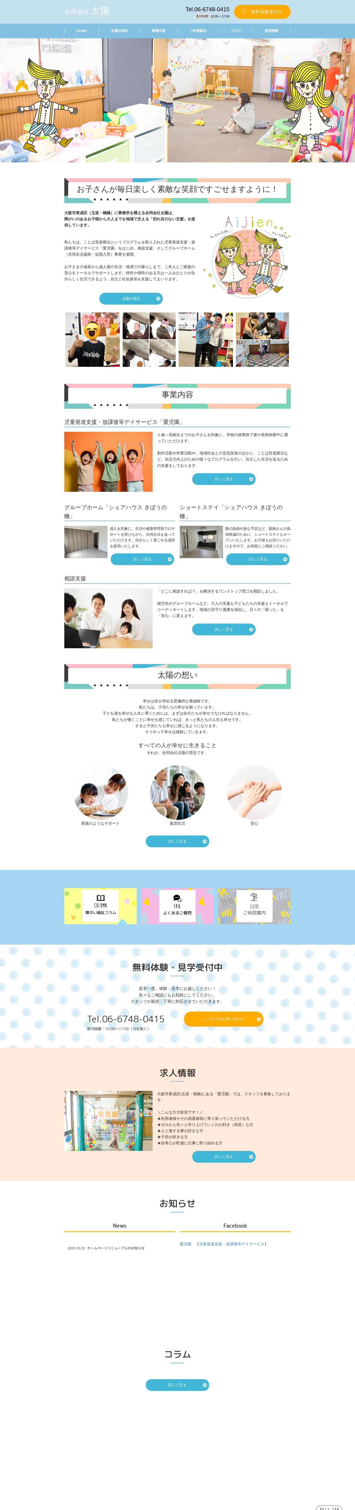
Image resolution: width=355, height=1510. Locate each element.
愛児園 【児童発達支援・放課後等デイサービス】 (224, 1244)
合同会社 (87, 11)
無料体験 (255, 1448)
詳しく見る (224, 479)
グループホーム (260, 1433)
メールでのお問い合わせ (224, 1019)
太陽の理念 (119, 31)
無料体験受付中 (267, 11)
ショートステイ (260, 1438)
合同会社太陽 (183, 1507)
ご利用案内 (197, 31)
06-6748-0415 (134, 1019)
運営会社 (255, 1453)
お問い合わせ (216, 1448)
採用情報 (271, 31)
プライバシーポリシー (223, 1453)
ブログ (236, 31)
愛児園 (253, 1428)
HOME (82, 31)
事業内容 (159, 31)
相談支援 (255, 1443)
